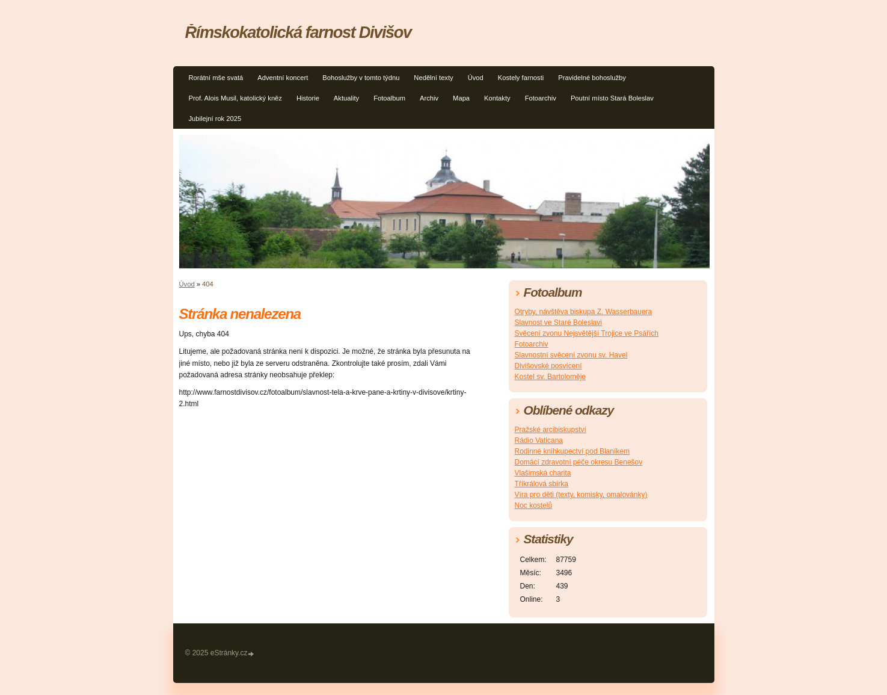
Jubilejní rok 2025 (215, 118)
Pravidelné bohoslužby (592, 77)
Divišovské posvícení (548, 366)
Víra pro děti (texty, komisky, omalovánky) (581, 494)
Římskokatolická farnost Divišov (298, 32)
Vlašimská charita (543, 473)
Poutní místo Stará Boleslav (612, 98)
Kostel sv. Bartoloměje (550, 376)
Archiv (429, 98)
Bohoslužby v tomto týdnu (360, 77)
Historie (307, 98)
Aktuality (346, 98)
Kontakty (497, 98)
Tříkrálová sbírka (541, 484)
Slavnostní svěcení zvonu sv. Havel (571, 355)
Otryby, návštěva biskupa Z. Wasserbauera (583, 311)
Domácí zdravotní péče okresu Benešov (579, 462)
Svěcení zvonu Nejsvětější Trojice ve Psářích (586, 333)
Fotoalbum (389, 98)
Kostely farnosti (521, 77)
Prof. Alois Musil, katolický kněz (235, 98)
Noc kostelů (534, 505)
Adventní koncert (282, 77)
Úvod (475, 77)
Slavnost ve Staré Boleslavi (558, 322)
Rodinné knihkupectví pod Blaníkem (572, 451)
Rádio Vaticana (539, 440)
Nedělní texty (433, 77)
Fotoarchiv (540, 98)
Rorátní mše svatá (216, 77)
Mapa (461, 98)
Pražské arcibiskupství (550, 429)
